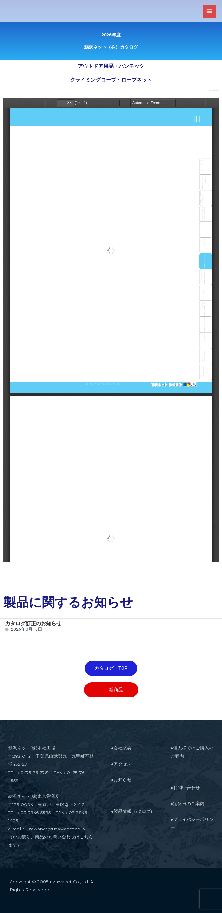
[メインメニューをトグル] (209, 11)
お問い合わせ (186, 787)
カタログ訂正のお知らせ (33, 624)
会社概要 (122, 747)
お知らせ (122, 779)
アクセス (122, 763)
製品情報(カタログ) (133, 811)
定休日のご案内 (188, 803)
